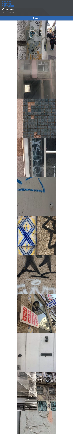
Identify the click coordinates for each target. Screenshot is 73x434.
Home (4, 12)
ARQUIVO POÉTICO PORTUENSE (8, 3)
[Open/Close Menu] (69, 3)
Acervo (8, 9)
